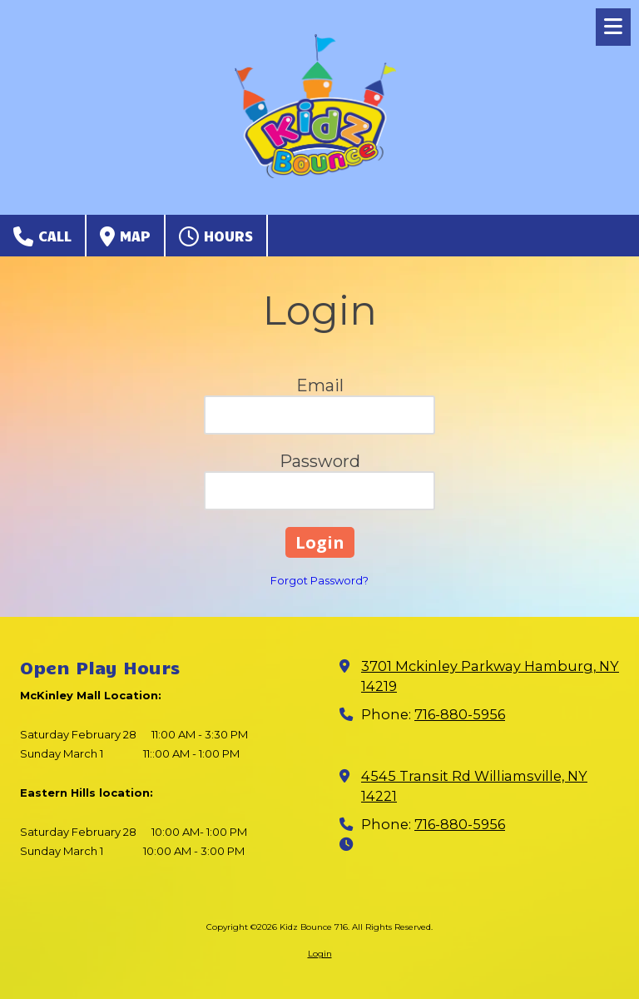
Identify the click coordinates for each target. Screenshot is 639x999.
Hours (216, 236)
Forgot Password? (319, 580)
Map (125, 236)
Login (320, 953)
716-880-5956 (459, 714)
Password (320, 461)
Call (42, 236)
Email (320, 385)
